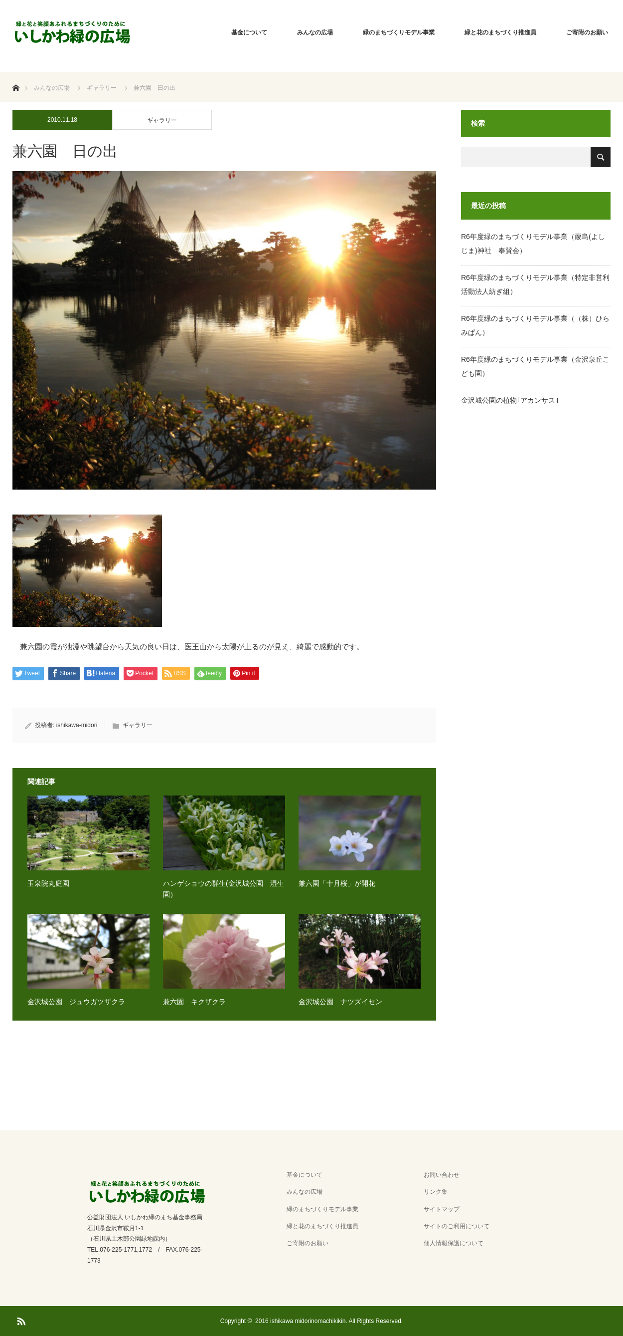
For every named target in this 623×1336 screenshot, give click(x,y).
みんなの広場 (315, 32)
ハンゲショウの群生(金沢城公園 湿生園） (223, 888)
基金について (249, 32)
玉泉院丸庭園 (48, 883)
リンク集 (436, 1191)
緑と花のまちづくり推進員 (500, 32)
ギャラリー (162, 120)
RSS (19, 1319)
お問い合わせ (442, 1174)
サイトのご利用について (456, 1226)
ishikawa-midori (77, 725)
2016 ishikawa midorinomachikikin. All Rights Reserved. (329, 1321)
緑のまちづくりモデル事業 (399, 32)
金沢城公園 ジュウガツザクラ (76, 1002)
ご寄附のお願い (587, 32)
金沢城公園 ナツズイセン (340, 1002)
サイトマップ (442, 1209)
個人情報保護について (453, 1243)
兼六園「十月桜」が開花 (337, 883)
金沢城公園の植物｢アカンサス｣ (510, 400)
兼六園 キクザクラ (194, 1002)
